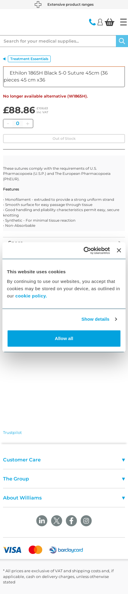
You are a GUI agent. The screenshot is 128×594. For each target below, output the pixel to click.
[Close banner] (119, 250)
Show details (96, 319)
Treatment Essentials (29, 58)
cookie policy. (31, 295)
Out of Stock (64, 138)
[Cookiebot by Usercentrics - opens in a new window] (84, 251)
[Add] (27, 123)
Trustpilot (12, 432)
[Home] (123, 22)
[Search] (122, 41)
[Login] (100, 21)
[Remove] (7, 123)
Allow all (64, 338)
